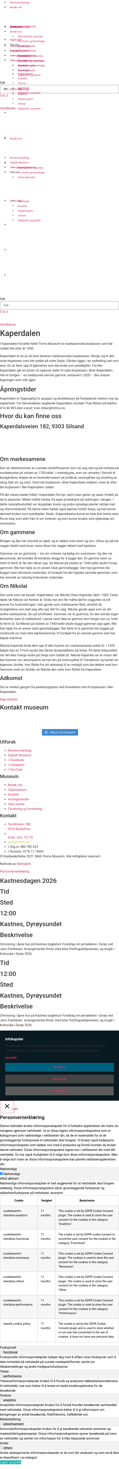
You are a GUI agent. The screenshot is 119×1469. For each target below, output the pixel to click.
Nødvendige (11, 1174)
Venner (22, 215)
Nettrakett (24, 864)
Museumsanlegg (19, 45)
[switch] (1, 1352)
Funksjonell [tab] (8, 1347)
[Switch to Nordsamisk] (63, 265)
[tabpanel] (59, 1261)
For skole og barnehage (31, 172)
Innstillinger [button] (59, 1091)
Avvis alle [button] (59, 1079)
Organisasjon (25, 210)
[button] (59, 291)
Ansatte (22, 205)
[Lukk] (7, 1107)
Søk (2, 299)
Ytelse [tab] (4, 1371)
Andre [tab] (4, 1443)
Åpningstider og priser (30, 167)
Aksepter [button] (59, 1067)
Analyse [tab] (5, 1395)
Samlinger (23, 201)
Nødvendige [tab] (8, 1169)
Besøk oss (16, 7)
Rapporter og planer (29, 220)
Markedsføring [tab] (10, 1419)
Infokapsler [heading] (14, 1039)
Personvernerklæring (14, 871)
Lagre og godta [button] (10, 1462)
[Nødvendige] (1, 1173)
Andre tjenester (26, 177)
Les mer (11, 1057)
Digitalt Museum (19, 50)
